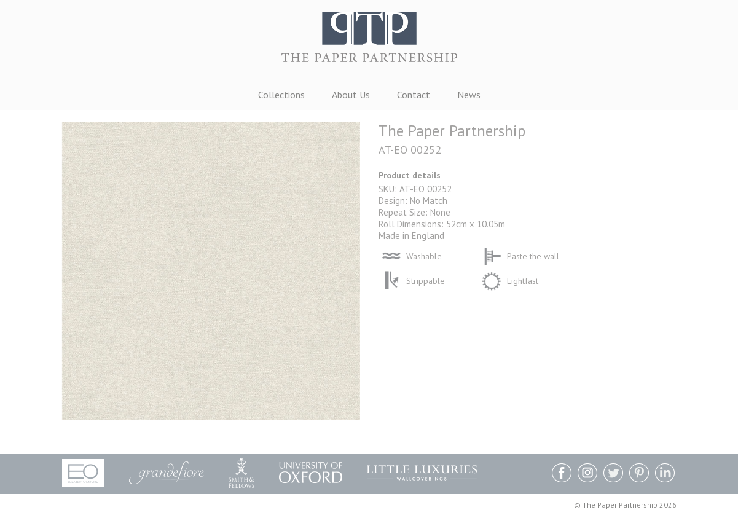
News (469, 94)
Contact (413, 94)
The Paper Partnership (369, 42)
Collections (281, 94)
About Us (351, 94)
